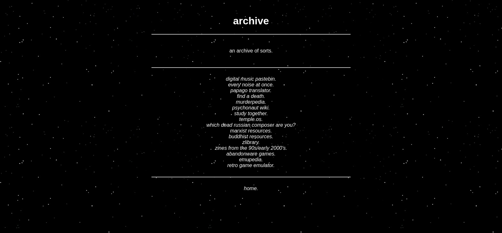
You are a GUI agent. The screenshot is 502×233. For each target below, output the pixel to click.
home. (251, 188)
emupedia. (251, 159)
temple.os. (251, 119)
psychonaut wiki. (251, 107)
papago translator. (251, 90)
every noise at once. (251, 84)
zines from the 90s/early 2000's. (251, 148)
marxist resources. (251, 130)
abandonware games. (251, 154)
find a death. (251, 96)
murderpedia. (251, 102)
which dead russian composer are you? (251, 125)
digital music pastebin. (251, 79)
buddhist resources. (251, 136)
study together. (251, 113)
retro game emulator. (251, 165)
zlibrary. (251, 142)
